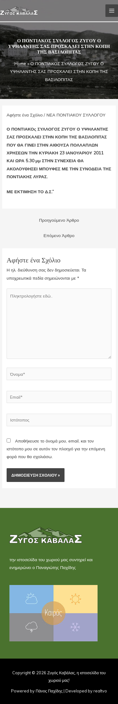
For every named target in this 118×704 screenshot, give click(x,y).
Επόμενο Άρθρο (58, 235)
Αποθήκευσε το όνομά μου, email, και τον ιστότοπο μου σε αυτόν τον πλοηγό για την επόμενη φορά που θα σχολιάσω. (56, 448)
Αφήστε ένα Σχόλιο (24, 114)
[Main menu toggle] (111, 10)
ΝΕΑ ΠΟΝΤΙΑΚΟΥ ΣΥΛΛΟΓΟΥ (75, 114)
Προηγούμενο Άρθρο (59, 220)
